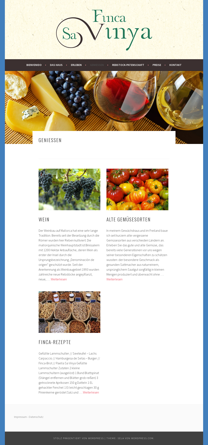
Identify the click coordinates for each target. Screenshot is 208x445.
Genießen (97, 65)
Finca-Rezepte (55, 341)
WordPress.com (142, 438)
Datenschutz (36, 417)
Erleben (76, 65)
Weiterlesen (59, 279)
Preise (157, 65)
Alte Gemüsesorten (128, 219)
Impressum (20, 417)
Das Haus (56, 65)
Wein (44, 219)
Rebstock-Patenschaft (128, 65)
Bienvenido (34, 65)
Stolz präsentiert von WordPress (78, 438)
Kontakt (175, 65)
